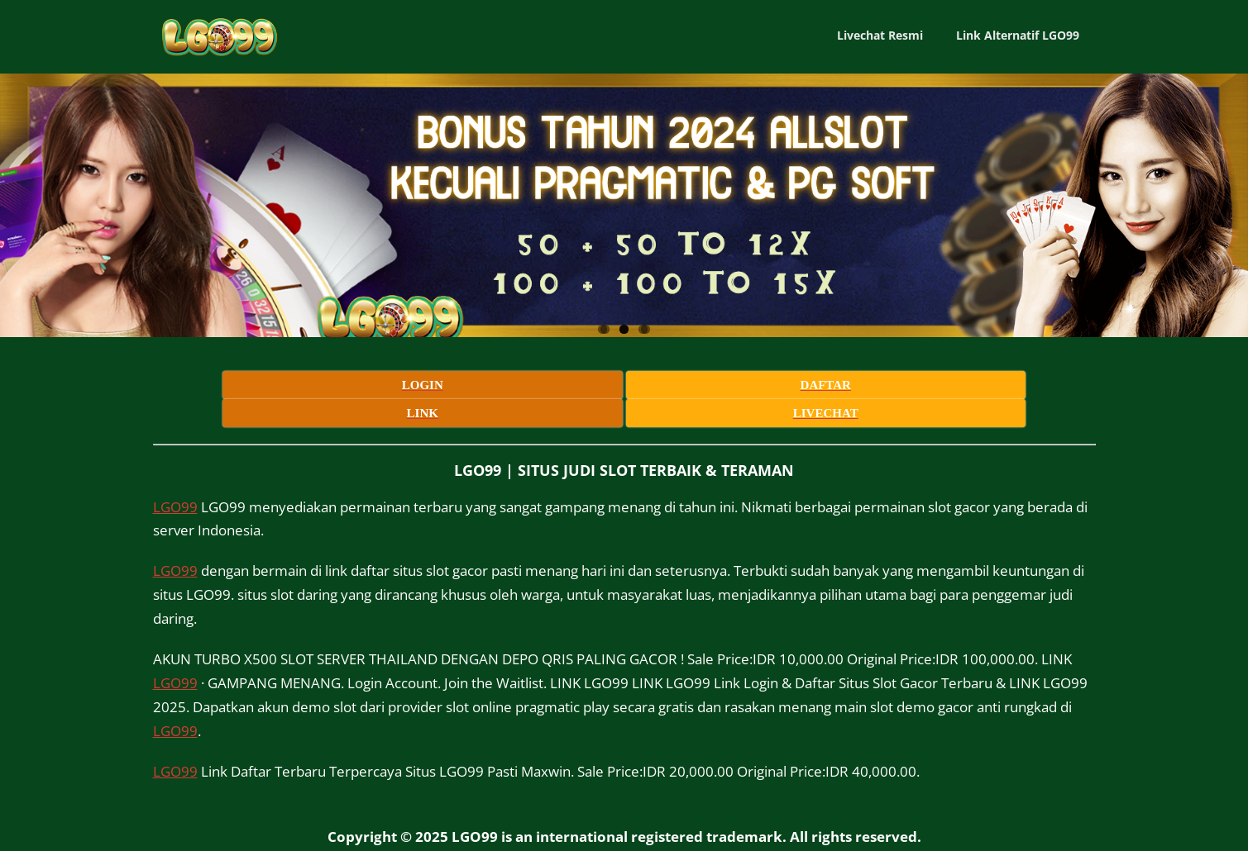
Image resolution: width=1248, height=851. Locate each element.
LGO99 (175, 474)
